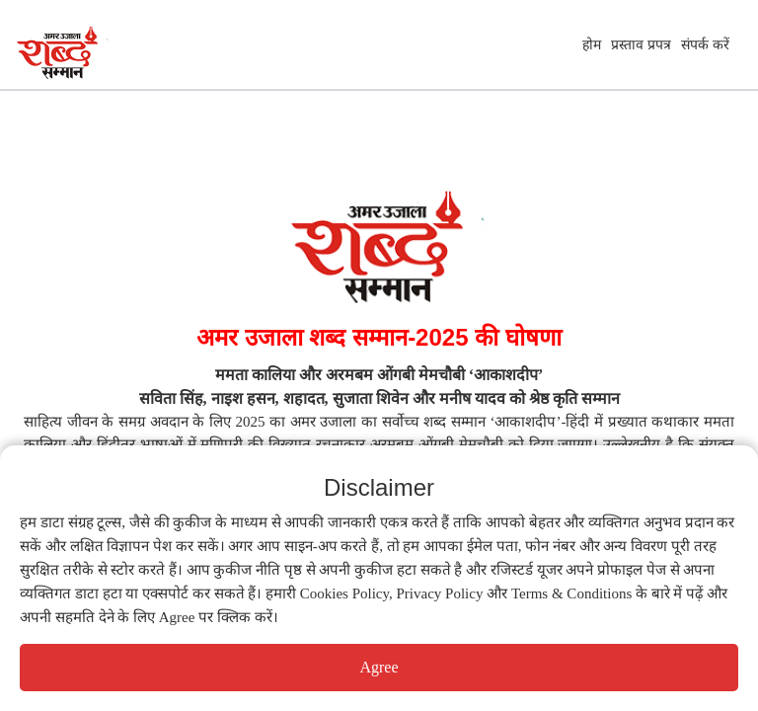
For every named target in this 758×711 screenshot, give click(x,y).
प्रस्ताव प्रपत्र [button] (641, 44)
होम (591, 44)
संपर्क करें (705, 44)
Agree (378, 667)
